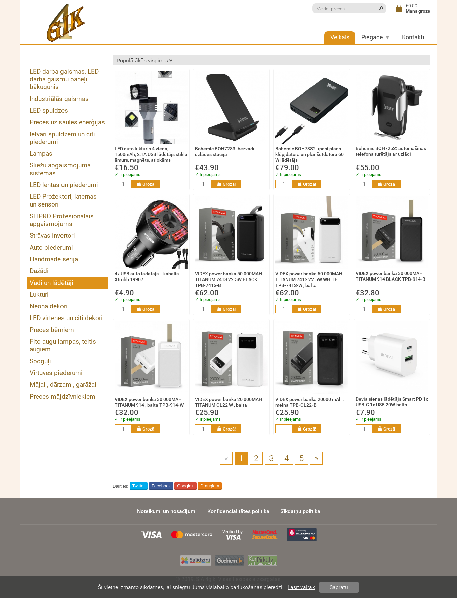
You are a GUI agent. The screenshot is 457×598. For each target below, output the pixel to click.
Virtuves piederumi (56, 373)
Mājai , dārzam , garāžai (63, 384)
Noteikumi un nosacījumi (167, 511)
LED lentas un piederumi (64, 185)
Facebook (161, 485)
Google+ (185, 485)
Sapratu (339, 587)
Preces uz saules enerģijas (67, 122)
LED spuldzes (49, 110)
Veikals (339, 37)
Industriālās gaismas (59, 99)
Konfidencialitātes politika (238, 511)
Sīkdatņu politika (300, 511)
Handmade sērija (54, 259)
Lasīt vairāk (301, 587)
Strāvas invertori (52, 235)
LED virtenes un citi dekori (66, 318)
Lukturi (39, 294)
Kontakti (413, 37)
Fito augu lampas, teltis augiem (63, 345)
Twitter (138, 485)
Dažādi (39, 271)
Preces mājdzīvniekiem (62, 396)
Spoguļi (40, 361)
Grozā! (145, 184)
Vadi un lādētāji (51, 283)
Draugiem (209, 485)
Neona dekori (49, 306)
